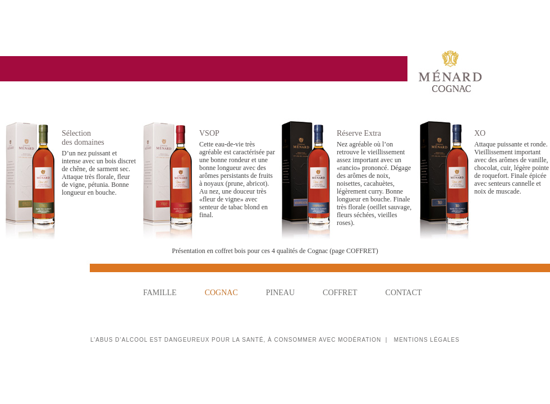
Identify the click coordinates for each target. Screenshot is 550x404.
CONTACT (404, 292)
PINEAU (280, 292)
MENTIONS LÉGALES (427, 340)
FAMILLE (160, 292)
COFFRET (340, 292)
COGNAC (221, 292)
